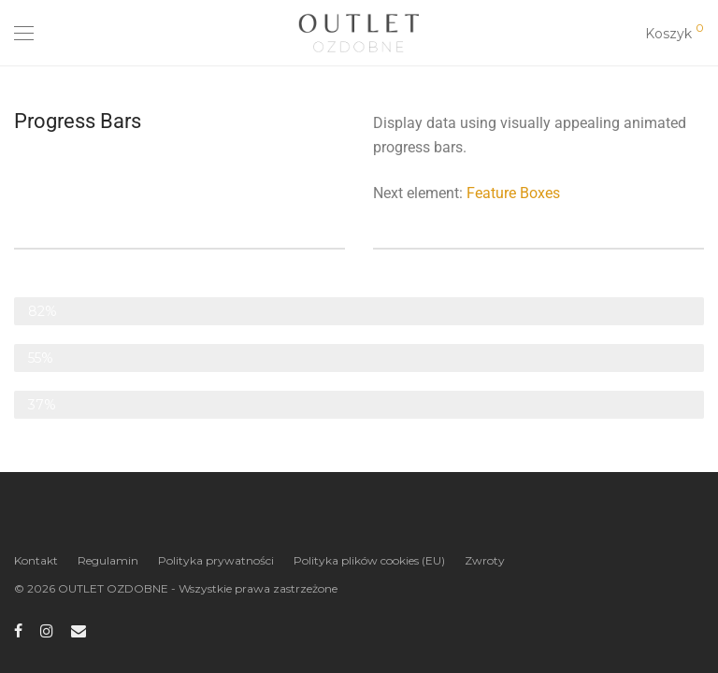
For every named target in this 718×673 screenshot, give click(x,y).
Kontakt (36, 560)
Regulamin (108, 560)
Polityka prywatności (216, 560)
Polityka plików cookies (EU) (369, 560)
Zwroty (485, 560)
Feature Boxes (513, 193)
